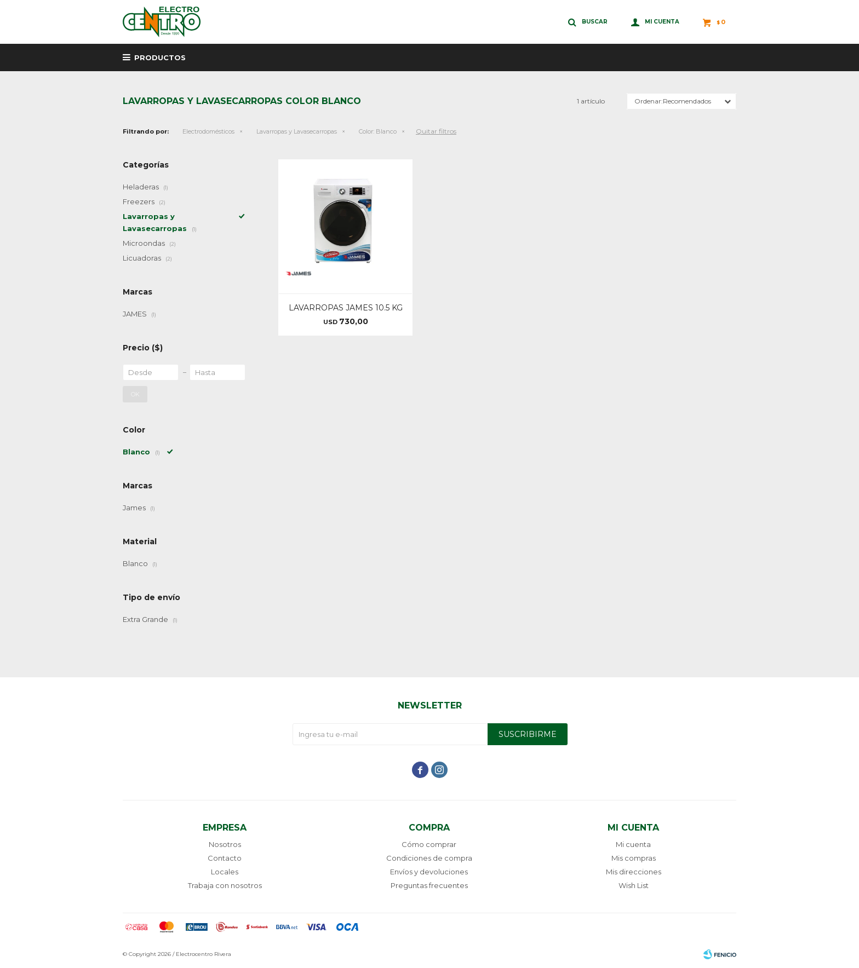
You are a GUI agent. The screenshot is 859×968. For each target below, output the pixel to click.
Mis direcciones (633, 871)
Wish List (634, 885)
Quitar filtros (436, 131)
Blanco (378, 131)
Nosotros (225, 844)
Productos (160, 57)
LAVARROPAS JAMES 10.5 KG (346, 308)
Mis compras (633, 858)
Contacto (225, 858)
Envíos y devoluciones (429, 871)
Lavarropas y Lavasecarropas (296, 131)
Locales (224, 871)
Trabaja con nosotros (225, 885)
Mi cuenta (633, 844)
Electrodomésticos (208, 131)
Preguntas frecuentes (429, 885)
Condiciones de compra (429, 858)
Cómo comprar (429, 844)
